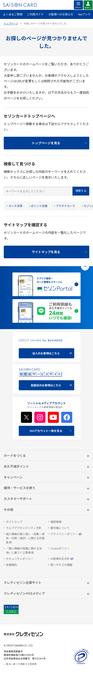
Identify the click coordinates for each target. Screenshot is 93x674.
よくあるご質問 (12, 14)
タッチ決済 (14, 206)
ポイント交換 (38, 206)
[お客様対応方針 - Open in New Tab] (68, 559)
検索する (80, 191)
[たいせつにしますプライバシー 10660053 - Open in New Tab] (81, 664)
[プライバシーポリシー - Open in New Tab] (68, 534)
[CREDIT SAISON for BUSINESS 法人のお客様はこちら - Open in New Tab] (46, 347)
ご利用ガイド (35, 14)
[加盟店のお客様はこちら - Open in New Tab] (46, 379)
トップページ (11, 24)
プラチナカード (64, 206)
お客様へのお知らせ (60, 14)
